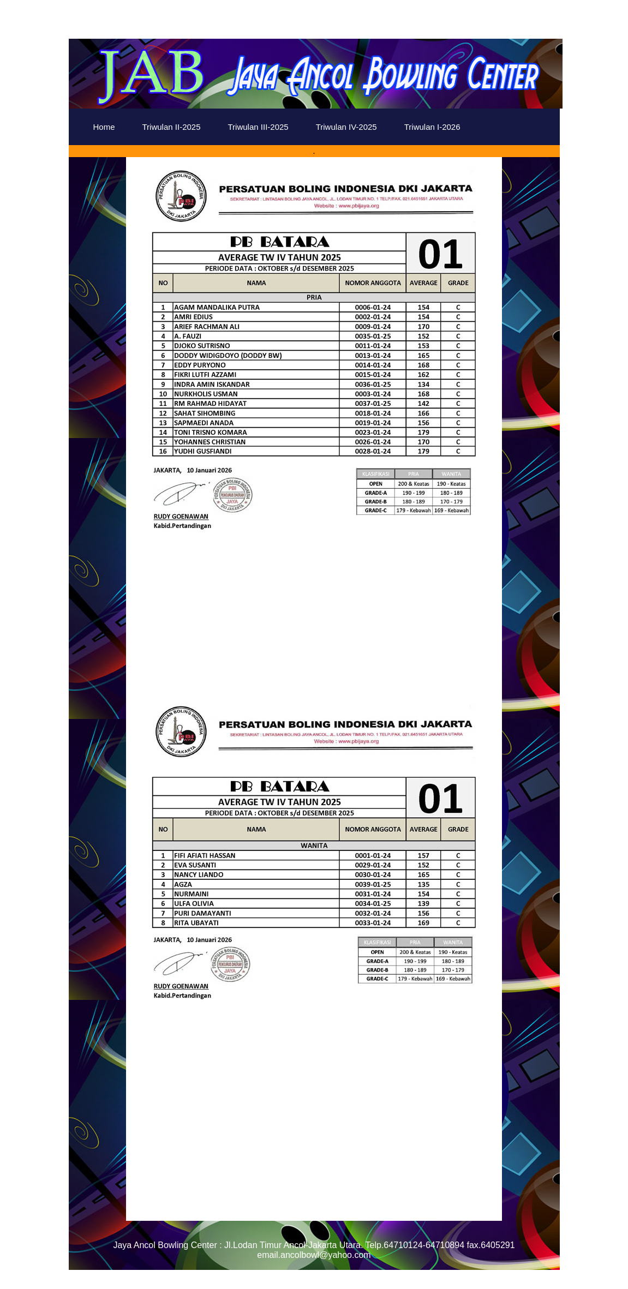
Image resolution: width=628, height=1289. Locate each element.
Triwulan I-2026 (432, 126)
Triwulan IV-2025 (346, 126)
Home (104, 126)
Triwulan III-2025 (258, 126)
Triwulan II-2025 (171, 126)
